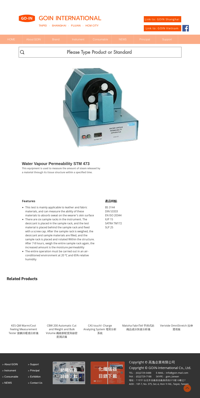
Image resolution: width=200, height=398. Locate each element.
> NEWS (7, 382)
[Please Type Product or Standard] (99, 52)
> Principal (33, 370)
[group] (100, 313)
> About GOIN (10, 364)
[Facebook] (185, 28)
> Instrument (9, 370)
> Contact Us (35, 382)
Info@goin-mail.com (177, 372)
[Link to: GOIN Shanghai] (162, 19)
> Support (33, 364)
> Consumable (10, 376)
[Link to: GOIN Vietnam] (162, 28)
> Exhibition (34, 376)
